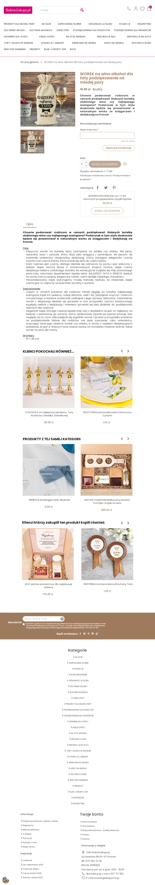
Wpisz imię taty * (89, 129)
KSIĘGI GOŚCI (46, 36)
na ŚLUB (46, 23)
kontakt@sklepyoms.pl (106, 878)
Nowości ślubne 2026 (33, 877)
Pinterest (114, 187)
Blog (73, 49)
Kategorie (77, 650)
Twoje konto (91, 814)
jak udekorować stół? (33, 864)
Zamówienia (88, 826)
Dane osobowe (89, 821)
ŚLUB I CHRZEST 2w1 (55, 49)
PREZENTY (35, 49)
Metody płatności (31, 829)
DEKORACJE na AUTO (139, 36)
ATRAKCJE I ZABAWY (52, 42)
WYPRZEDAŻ (78, 797)
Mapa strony (29, 846)
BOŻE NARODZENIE (79, 674)
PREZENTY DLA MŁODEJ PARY (19, 23)
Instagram (92, 633)
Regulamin (28, 825)
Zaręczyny (62, 30)
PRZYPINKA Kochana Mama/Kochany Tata (108, 584)
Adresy (85, 834)
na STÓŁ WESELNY (76, 36)
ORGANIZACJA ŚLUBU (100, 23)
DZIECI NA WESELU (114, 42)
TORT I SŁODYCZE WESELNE (18, 42)
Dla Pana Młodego (41, 30)
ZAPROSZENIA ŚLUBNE (69, 23)
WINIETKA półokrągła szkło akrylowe (49, 499)
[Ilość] (84, 164)
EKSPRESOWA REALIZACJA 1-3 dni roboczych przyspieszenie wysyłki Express (107, 197)
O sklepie (27, 834)
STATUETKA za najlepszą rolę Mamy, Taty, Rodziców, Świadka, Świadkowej (49, 414)
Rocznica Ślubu (141, 42)
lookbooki (27, 860)
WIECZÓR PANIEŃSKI (15, 49)
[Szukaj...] (62, 10)
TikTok (96, 633)
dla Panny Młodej (14, 30)
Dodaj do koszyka (105, 164)
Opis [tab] (29, 224)
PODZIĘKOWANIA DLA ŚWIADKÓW (132, 30)
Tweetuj (106, 187)
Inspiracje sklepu (31, 869)
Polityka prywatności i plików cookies (40, 821)
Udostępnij (97, 187)
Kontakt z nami (30, 842)
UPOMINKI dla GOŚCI (16, 36)
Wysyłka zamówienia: (91, 171)
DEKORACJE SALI (106, 36)
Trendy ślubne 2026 (32, 873)
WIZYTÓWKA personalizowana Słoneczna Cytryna (107, 414)
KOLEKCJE (124, 23)
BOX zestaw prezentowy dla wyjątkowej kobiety (48, 585)
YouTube (84, 633)
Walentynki (144, 23)
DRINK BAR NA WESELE (84, 42)
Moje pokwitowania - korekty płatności (100, 830)
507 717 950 (117, 873)
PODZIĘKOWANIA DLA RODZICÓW (91, 30)
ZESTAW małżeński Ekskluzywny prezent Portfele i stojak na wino (107, 501)
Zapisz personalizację (118, 147)
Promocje (27, 838)
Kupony (86, 838)
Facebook (80, 633)
